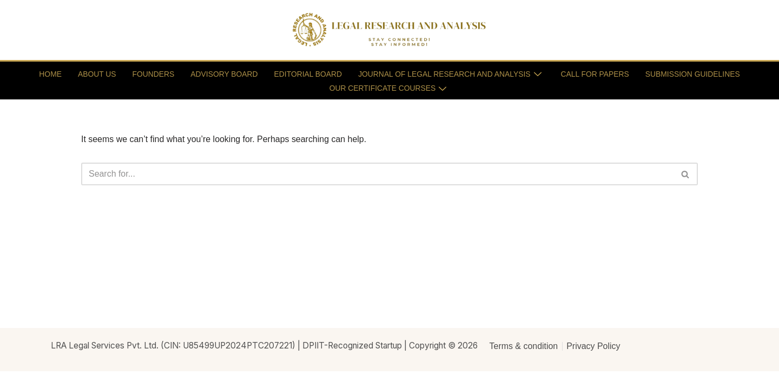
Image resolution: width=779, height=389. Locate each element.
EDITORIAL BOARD (307, 73)
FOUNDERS (151, 73)
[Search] (377, 174)
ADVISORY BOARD (223, 73)
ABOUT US (94, 73)
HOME (47, 73)
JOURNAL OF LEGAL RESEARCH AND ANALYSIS (450, 73)
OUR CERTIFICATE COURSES (388, 87)
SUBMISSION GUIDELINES (695, 73)
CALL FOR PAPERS (596, 73)
